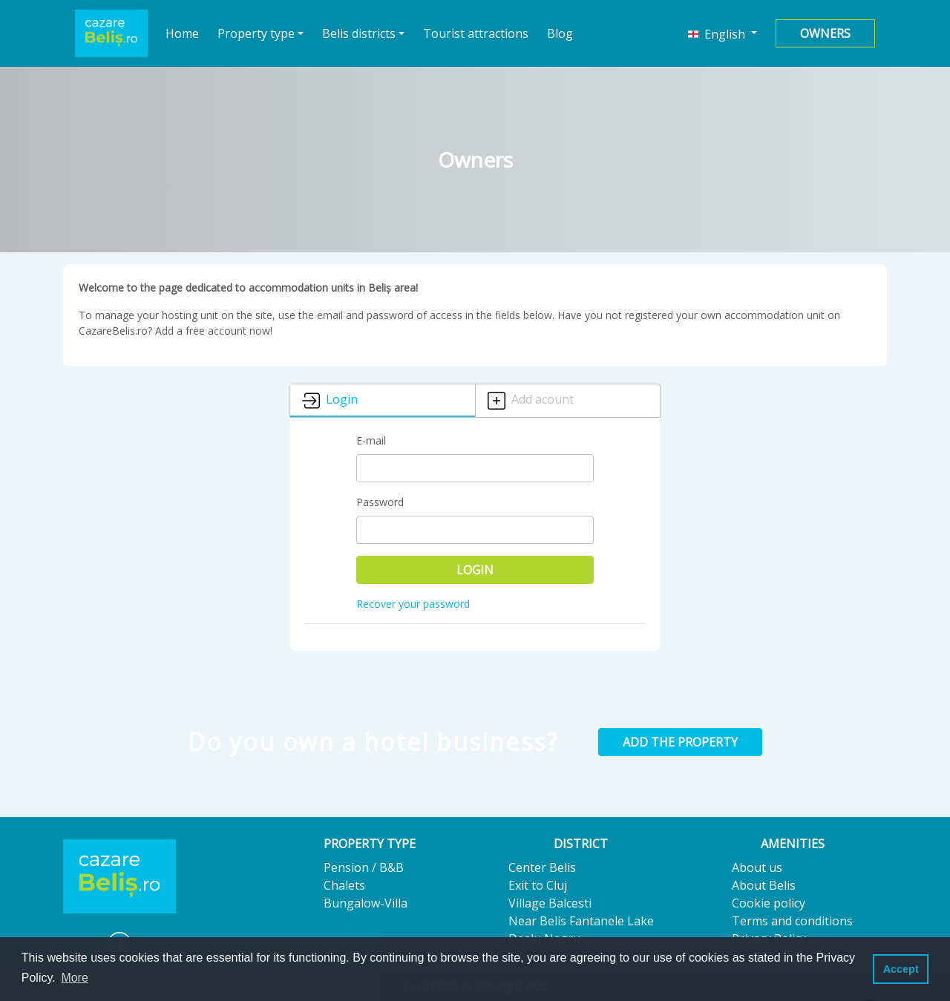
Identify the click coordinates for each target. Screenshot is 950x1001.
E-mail (371, 440)
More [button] (74, 977)
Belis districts (359, 33)
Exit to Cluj (537, 885)
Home (183, 33)
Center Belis (542, 867)
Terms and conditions (792, 921)
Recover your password (413, 604)
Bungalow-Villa (365, 903)
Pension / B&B (364, 867)
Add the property (680, 742)
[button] (722, 33)
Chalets (344, 885)
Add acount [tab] (531, 400)
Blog (560, 33)
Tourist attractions (475, 33)
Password (380, 502)
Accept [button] (901, 969)
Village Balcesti (550, 903)
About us (757, 867)
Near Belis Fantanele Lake (581, 921)
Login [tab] (330, 400)
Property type (256, 33)
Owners (825, 33)
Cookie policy (768, 903)
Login (475, 570)
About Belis (764, 885)
